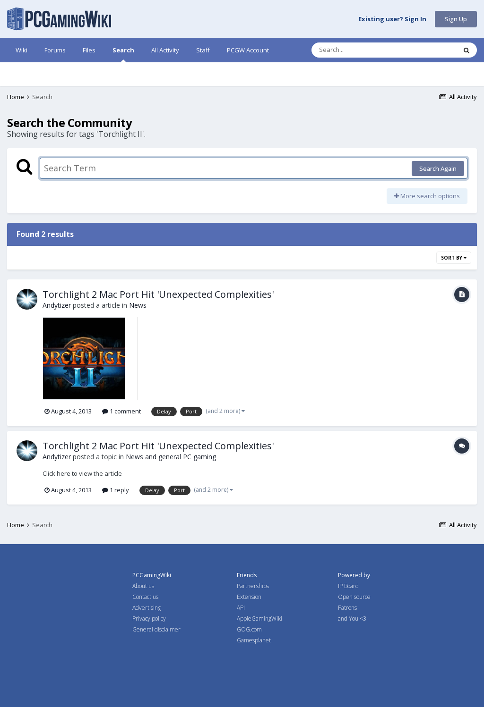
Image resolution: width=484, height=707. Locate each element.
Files (89, 50)
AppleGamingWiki (259, 618)
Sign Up (456, 19)
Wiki (21, 50)
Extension (249, 597)
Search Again (438, 168)
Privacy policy (149, 618)
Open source (354, 597)
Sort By (454, 257)
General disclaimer (156, 629)
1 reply (115, 490)
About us (143, 586)
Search (123, 54)
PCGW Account (248, 50)
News (138, 305)
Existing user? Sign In (392, 19)
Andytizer (57, 305)
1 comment (121, 411)
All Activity (165, 50)
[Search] (359, 50)
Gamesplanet (254, 640)
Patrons (347, 608)
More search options (427, 196)
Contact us (145, 597)
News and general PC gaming (171, 456)
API (241, 608)
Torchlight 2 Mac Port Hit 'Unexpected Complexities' (158, 294)
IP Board (348, 586)
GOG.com (249, 629)
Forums (55, 50)
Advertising (146, 608)
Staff (203, 50)
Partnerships (253, 586)
